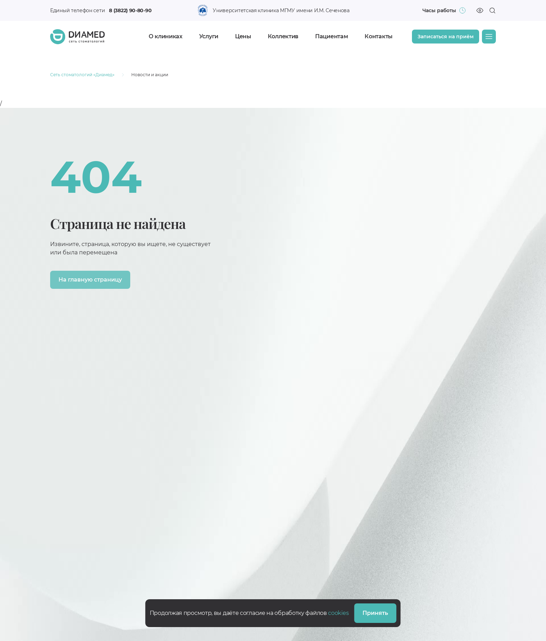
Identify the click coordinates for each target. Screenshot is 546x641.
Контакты (378, 36)
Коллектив (283, 36)
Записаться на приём (446, 36)
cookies (338, 613)
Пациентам (331, 36)
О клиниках (165, 36)
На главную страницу (90, 279)
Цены (243, 36)
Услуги (208, 36)
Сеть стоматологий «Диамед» (82, 74)
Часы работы (439, 10)
